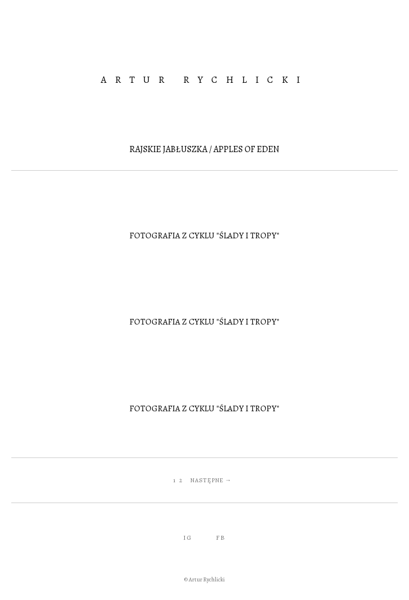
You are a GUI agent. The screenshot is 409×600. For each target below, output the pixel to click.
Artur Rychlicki (204, 79)
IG (187, 537)
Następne (207, 480)
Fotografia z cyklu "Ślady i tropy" (204, 235)
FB (221, 537)
